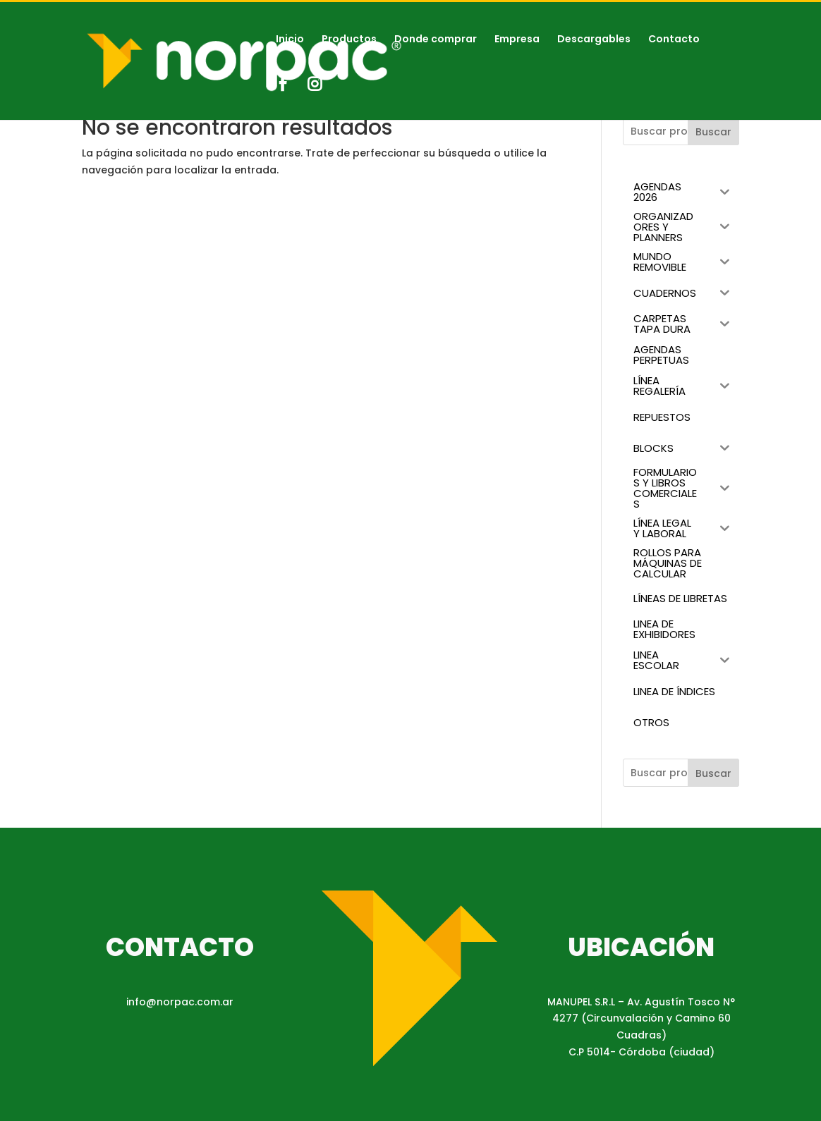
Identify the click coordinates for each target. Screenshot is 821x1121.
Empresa (517, 40)
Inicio (290, 40)
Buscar (713, 132)
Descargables (594, 40)
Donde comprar (435, 40)
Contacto (674, 40)
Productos (349, 40)
